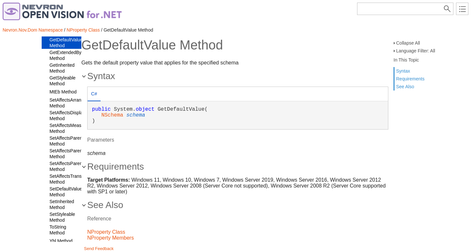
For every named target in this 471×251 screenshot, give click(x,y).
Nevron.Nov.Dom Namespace (33, 30)
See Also (405, 86)
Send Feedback (99, 248)
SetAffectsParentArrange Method (74, 140)
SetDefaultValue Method (65, 191)
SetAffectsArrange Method (67, 102)
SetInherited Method (61, 204)
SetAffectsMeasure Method (68, 128)
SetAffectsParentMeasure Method (75, 166)
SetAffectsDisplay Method (67, 115)
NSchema (112, 115)
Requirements (410, 78)
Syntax (403, 71)
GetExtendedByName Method (71, 55)
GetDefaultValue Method (66, 42)
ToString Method (57, 229)
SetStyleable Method (62, 217)
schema (135, 115)
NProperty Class (83, 30)
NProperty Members (110, 238)
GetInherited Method (62, 68)
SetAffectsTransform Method (70, 179)
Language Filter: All (415, 50)
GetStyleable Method (62, 80)
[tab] (94, 94)
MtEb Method (62, 91)
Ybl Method (61, 241)
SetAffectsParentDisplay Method (74, 153)
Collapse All (408, 43)
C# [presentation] (94, 93)
